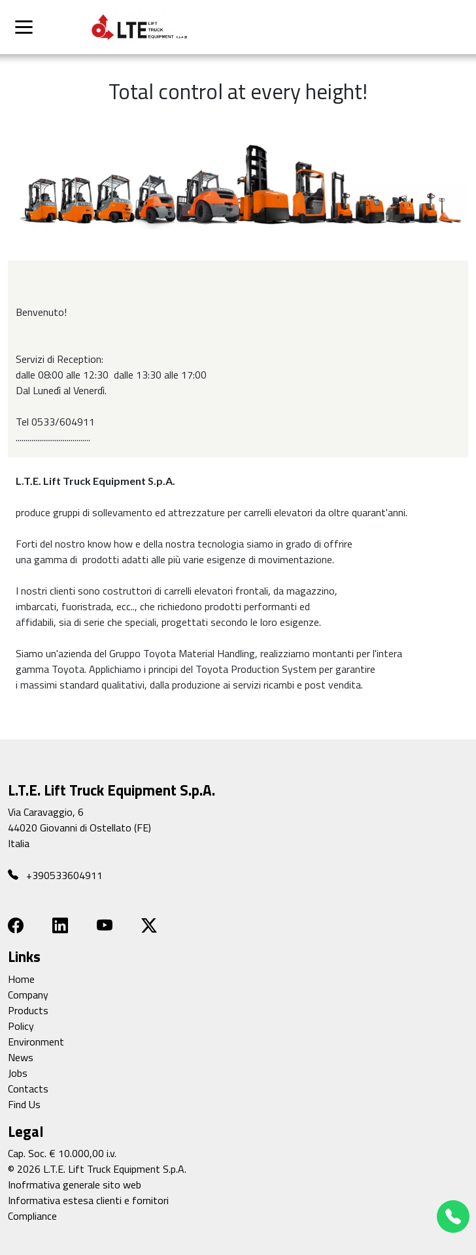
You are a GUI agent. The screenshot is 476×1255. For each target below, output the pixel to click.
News (20, 1057)
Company (28, 994)
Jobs (17, 1073)
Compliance (32, 1216)
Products (28, 1010)
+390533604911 (55, 874)
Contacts (28, 1088)
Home (21, 979)
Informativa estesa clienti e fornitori (88, 1200)
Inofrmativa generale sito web (74, 1184)
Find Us (24, 1104)
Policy (21, 1026)
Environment (36, 1041)
